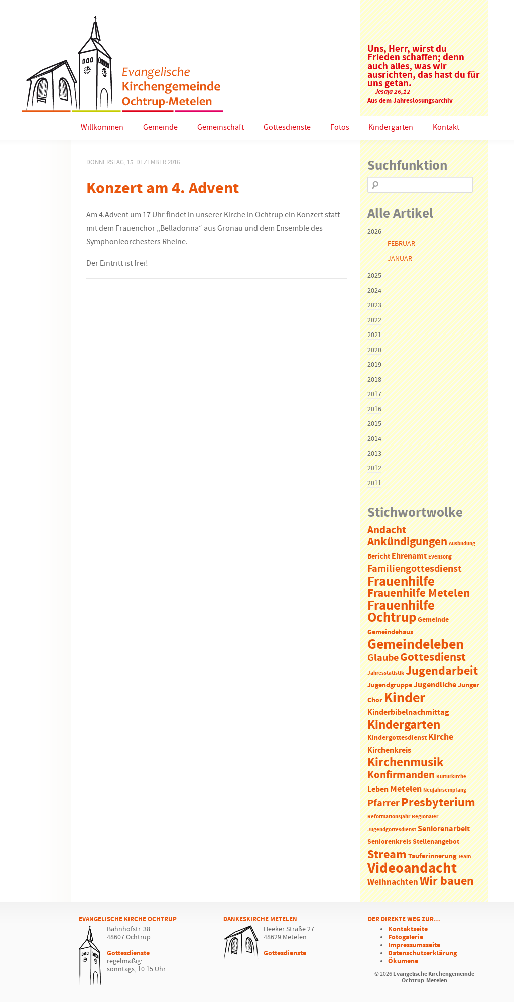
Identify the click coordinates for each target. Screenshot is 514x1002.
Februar (401, 244)
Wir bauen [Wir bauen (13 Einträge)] (447, 881)
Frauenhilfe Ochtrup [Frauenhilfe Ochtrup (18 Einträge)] (401, 612)
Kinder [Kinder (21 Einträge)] (404, 698)
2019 (374, 365)
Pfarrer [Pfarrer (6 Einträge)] (383, 803)
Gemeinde (160, 127)
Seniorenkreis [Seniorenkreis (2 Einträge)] (389, 842)
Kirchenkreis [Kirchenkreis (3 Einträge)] (389, 750)
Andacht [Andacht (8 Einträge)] (386, 530)
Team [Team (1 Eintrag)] (464, 857)
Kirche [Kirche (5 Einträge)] (440, 737)
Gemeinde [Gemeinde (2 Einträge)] (433, 620)
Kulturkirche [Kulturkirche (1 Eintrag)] (451, 777)
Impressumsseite (414, 945)
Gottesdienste (287, 127)
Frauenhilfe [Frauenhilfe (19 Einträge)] (401, 581)
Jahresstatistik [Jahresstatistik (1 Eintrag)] (385, 673)
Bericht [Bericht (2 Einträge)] (378, 557)
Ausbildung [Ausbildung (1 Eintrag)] (462, 544)
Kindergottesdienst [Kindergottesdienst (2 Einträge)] (397, 738)
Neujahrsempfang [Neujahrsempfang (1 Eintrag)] (444, 790)
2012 (374, 468)
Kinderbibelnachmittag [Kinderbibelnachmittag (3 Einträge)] (408, 712)
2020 (374, 350)
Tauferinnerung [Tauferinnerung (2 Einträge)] (432, 856)
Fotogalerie (405, 937)
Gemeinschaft (220, 127)
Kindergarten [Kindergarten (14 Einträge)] (403, 725)
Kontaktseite (408, 929)
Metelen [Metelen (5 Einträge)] (406, 789)
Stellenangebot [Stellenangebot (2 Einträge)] (436, 842)
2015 (374, 424)
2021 (374, 335)
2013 (374, 454)
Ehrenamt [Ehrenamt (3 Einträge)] (409, 556)
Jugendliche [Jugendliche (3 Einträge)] (435, 685)
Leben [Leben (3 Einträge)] (378, 789)
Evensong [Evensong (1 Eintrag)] (440, 557)
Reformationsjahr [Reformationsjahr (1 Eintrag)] (388, 817)
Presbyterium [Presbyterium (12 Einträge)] (438, 802)
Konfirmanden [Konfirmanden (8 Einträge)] (401, 775)
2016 (374, 409)
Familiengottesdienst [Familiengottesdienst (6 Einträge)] (414, 569)
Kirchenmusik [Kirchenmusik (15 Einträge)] (405, 763)
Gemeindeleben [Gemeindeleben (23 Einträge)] (415, 645)
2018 (374, 380)
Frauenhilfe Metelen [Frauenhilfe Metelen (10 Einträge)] (418, 593)
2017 (374, 394)
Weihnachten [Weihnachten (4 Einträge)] (392, 882)
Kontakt (446, 127)
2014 (374, 439)
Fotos (339, 127)
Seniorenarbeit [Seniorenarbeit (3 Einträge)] (444, 829)
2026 (374, 232)
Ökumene (403, 961)
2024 (374, 291)
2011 (374, 483)
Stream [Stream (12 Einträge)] (387, 854)
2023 (374, 305)
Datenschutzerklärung (422, 953)
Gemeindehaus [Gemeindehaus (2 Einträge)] (390, 632)
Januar (400, 259)
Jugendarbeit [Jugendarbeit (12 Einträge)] (442, 671)
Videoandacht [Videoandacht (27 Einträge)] (412, 868)
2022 (374, 320)
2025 (374, 276)
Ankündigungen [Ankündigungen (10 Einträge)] (407, 542)
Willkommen (102, 127)
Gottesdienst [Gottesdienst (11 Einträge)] (433, 657)
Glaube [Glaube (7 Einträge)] (383, 657)
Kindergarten (390, 127)
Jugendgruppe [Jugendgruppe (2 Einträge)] (389, 685)
